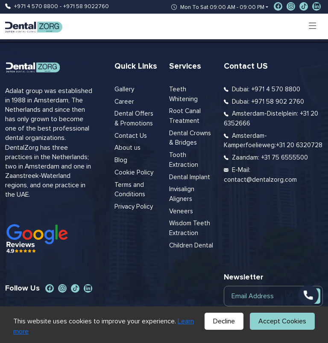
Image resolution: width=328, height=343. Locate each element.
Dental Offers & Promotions (133, 118)
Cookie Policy (133, 172)
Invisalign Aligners (181, 194)
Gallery (124, 89)
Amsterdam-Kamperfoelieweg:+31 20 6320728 (273, 141)
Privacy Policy (133, 206)
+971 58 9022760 (86, 6)
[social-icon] (278, 6)
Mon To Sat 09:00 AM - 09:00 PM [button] (217, 7)
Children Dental (191, 245)
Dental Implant (189, 177)
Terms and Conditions (129, 190)
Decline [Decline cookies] (224, 321)
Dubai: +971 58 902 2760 (268, 102)
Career (124, 102)
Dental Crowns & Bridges (190, 138)
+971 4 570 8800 (36, 6)
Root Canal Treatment (185, 116)
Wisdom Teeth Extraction (189, 228)
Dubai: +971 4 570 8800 (266, 89)
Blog (120, 160)
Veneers (181, 211)
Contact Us (130, 136)
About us (127, 148)
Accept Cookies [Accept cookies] (282, 321)
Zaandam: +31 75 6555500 (270, 157)
